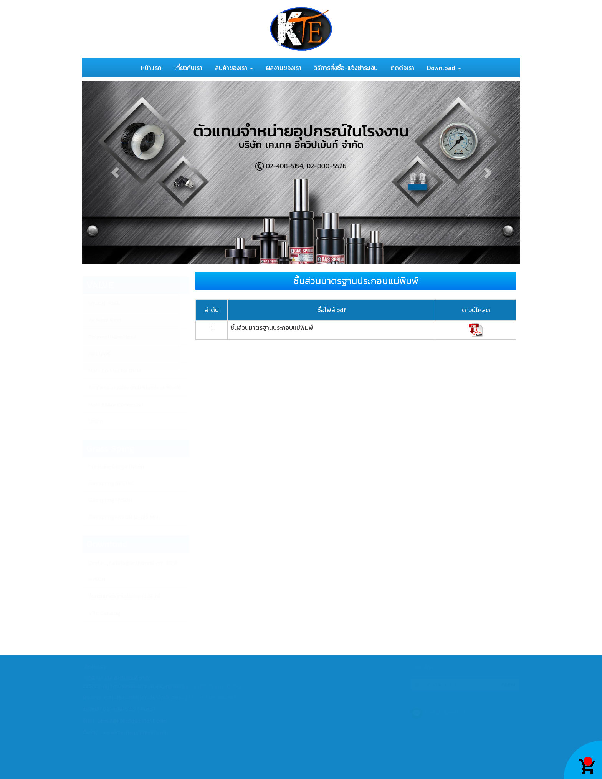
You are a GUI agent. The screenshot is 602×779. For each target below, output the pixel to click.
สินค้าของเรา (234, 67)
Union (95, 421)
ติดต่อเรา (402, 67)
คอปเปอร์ (99, 354)
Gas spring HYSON (110, 500)
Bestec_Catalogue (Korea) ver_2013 (132, 563)
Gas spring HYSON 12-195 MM (123, 517)
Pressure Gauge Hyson (116, 467)
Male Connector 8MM (114, 371)
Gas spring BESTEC (111, 483)
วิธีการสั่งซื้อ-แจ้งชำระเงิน (346, 67)
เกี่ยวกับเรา (188, 67)
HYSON (96, 579)
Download (444, 67)
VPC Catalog (104, 613)
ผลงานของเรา (283, 67)
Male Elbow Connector (116, 404)
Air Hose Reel (104, 320)
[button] (115, 172)
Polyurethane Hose (112, 337)
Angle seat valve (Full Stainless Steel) (134, 388)
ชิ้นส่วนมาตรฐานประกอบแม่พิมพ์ (124, 596)
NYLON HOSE (104, 303)
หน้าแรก (151, 67)
